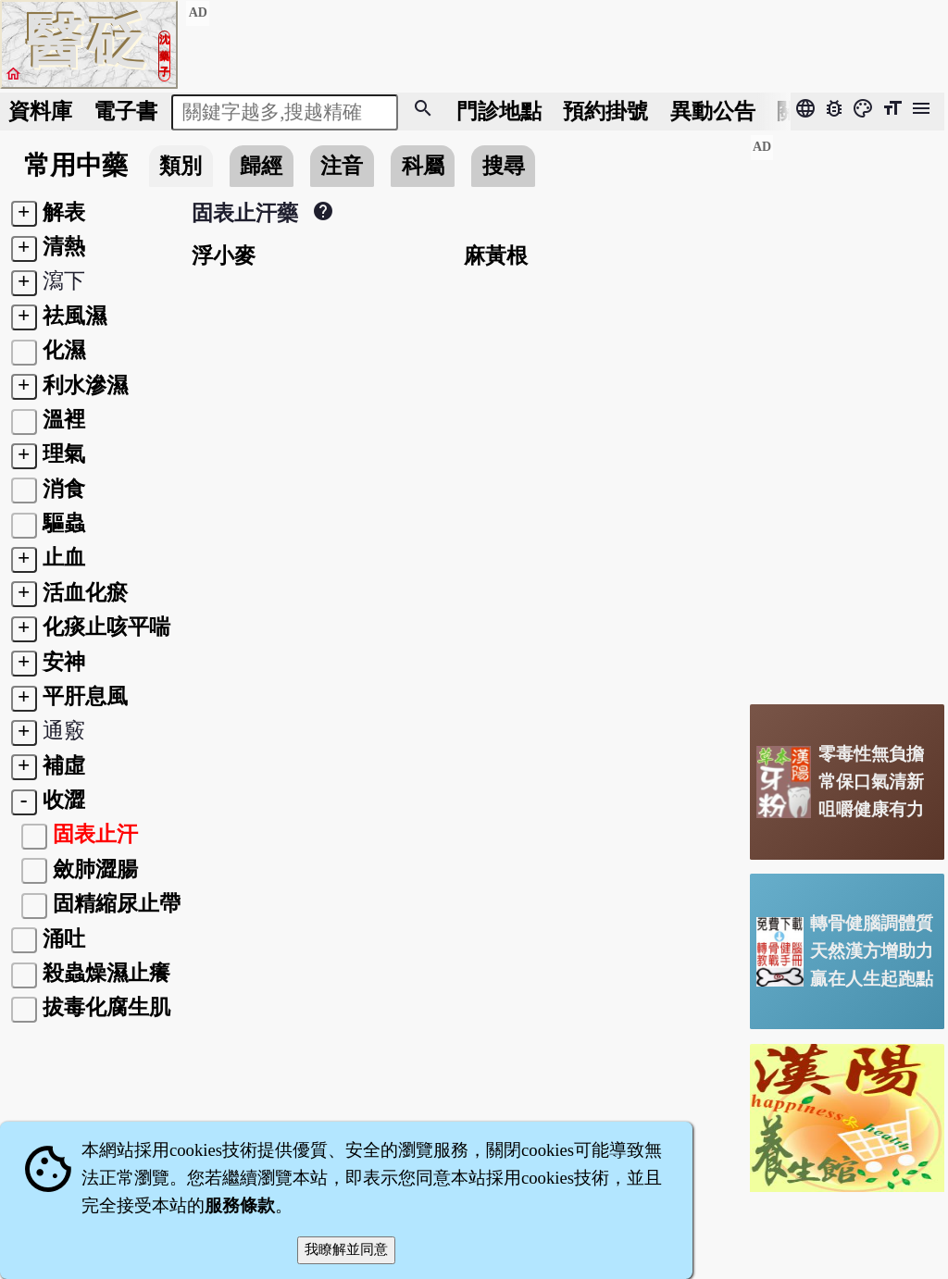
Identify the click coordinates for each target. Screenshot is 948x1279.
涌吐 (64, 938)
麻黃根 (496, 255)
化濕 (64, 350)
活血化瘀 (85, 592)
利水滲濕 (85, 385)
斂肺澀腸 (95, 869)
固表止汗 (95, 834)
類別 (180, 166)
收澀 (64, 800)
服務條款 (240, 1205)
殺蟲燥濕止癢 (106, 973)
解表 (64, 212)
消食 (64, 489)
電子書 (125, 111)
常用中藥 (76, 165)
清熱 (64, 246)
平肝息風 (85, 696)
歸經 (261, 166)
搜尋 (503, 166)
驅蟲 (64, 523)
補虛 (64, 765)
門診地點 (499, 111)
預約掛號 (605, 111)
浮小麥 (224, 255)
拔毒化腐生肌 (106, 1007)
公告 (712, 111)
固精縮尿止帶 (117, 903)
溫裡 (64, 419)
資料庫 (40, 111)
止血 (64, 557)
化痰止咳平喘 (106, 627)
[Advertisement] (847, 411)
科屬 (423, 166)
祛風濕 (74, 316)
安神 (64, 662)
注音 (341, 166)
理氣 (64, 453)
